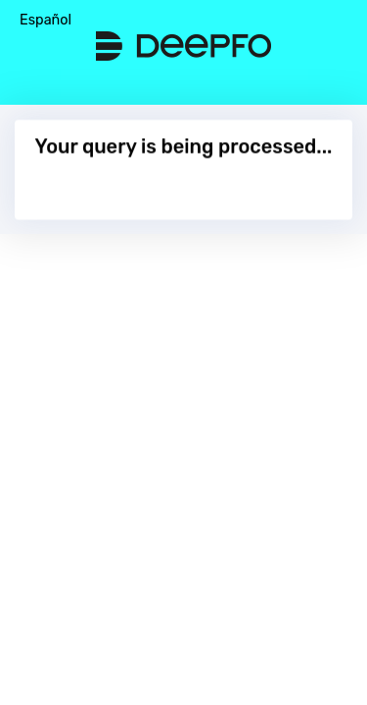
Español (45, 20)
